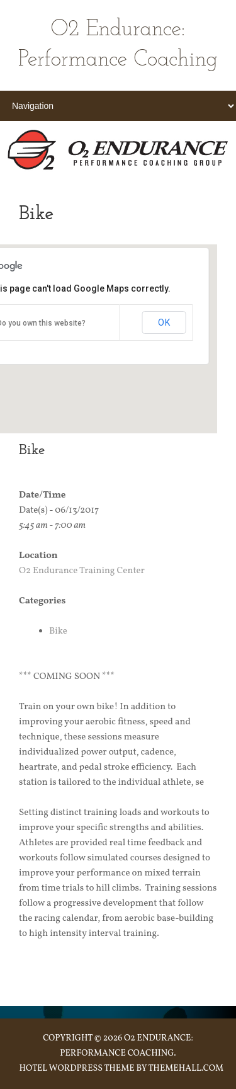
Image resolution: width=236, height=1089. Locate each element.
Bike (58, 631)
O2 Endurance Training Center (82, 571)
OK (164, 322)
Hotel (33, 1069)
